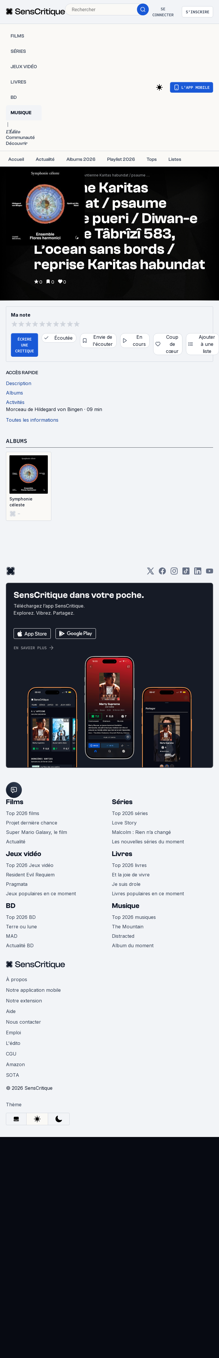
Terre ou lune (21, 927)
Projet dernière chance (31, 823)
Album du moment (132, 945)
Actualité (15, 842)
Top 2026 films (22, 813)
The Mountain (127, 927)
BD (10, 906)
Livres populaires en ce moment (148, 893)
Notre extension (24, 1001)
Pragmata (16, 884)
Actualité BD (20, 945)
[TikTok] (185, 572)
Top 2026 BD (21, 917)
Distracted (123, 936)
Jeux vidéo (23, 854)
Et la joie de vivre (131, 875)
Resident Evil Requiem (30, 875)
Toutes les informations (32, 420)
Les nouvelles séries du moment (148, 842)
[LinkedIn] (197, 572)
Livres (122, 854)
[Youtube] (209, 572)
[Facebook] (162, 572)
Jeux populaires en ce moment (41, 893)
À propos (16, 979)
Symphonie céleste (20, 501)
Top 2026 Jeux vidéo (29, 865)
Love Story (124, 823)
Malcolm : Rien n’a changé (141, 832)
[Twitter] (150, 572)
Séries (122, 802)
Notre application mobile (33, 990)
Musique (125, 906)
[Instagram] (174, 572)
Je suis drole (126, 884)
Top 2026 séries (130, 813)
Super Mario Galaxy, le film (36, 832)
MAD (11, 936)
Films (14, 802)
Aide (11, 1011)
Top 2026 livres (129, 865)
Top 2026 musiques (134, 917)
